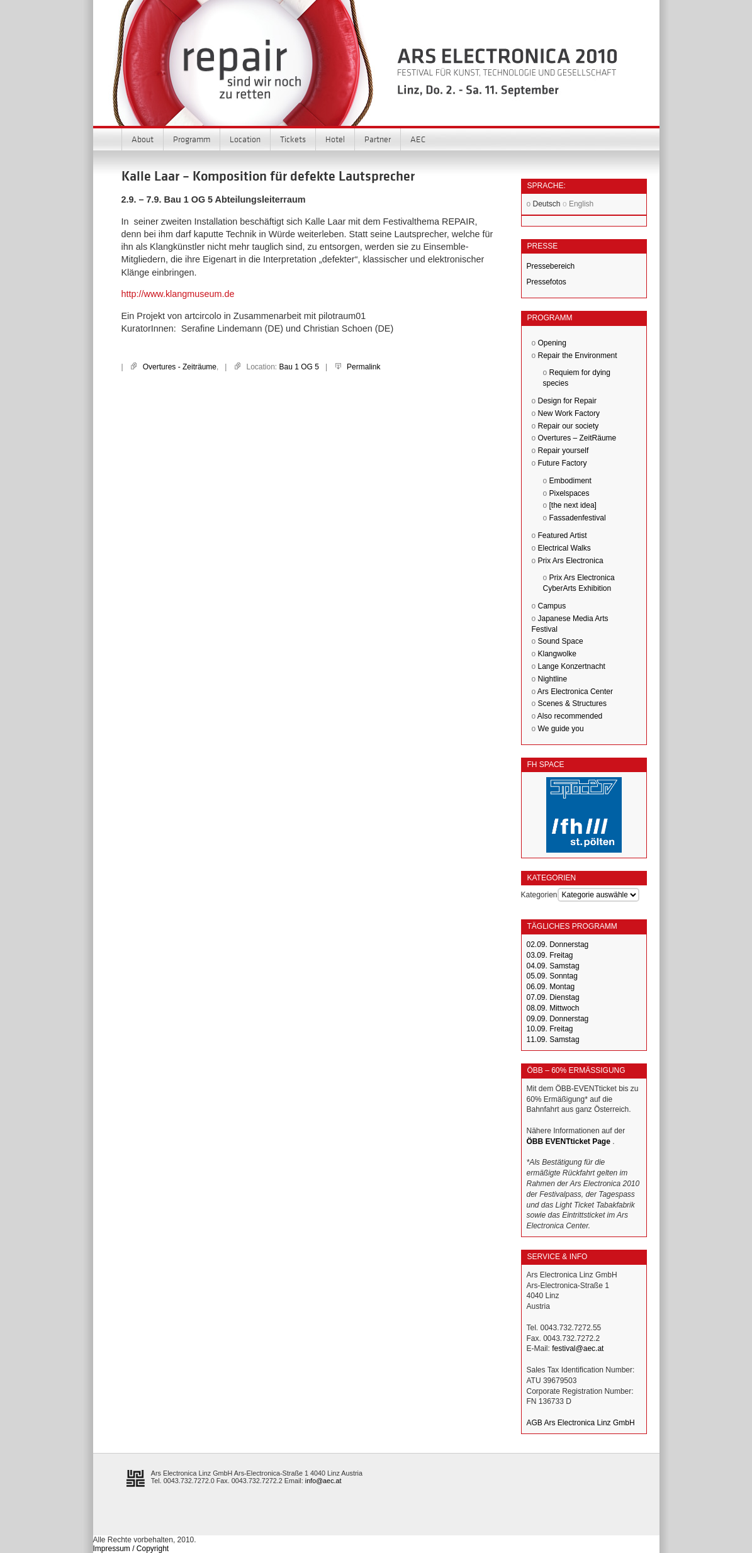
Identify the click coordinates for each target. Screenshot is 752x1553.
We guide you (561, 728)
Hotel (335, 139)
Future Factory (562, 463)
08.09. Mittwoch (553, 1008)
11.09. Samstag (553, 1039)
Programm (191, 139)
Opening (552, 343)
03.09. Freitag (550, 955)
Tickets (293, 139)
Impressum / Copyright (131, 1548)
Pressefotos (546, 282)
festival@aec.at (577, 1348)
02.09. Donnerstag (558, 944)
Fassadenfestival (577, 517)
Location (245, 139)
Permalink (363, 366)
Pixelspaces (569, 493)
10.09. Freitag (550, 1028)
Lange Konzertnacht (571, 666)
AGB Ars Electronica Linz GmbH (581, 1422)
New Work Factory (569, 413)
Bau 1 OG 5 (299, 366)
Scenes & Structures (572, 703)
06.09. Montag (551, 986)
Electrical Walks (564, 548)
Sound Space (560, 641)
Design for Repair (567, 400)
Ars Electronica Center (575, 691)
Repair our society (568, 426)
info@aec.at (323, 1480)
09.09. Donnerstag (558, 1018)
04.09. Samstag (553, 966)
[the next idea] (573, 505)
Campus (552, 606)
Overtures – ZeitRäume (577, 438)
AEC (417, 139)
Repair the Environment (577, 355)
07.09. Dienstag (553, 997)
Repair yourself (563, 450)
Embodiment (570, 480)
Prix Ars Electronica (570, 560)
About (143, 139)
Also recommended (569, 716)
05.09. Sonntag (552, 976)
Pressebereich (551, 266)
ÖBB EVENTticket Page (568, 1141)
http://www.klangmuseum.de (178, 294)
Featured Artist (562, 535)
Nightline (553, 679)
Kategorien (539, 894)
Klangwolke (557, 653)
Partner (377, 139)
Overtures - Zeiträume (179, 366)
